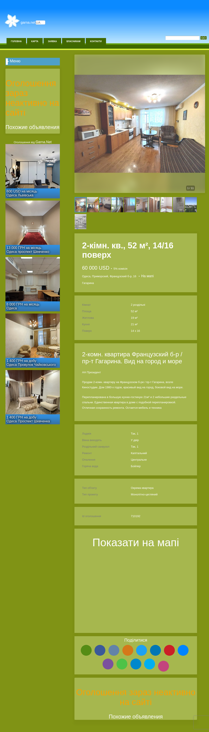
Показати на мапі (136, 542)
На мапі (147, 276)
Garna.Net (28, 22)
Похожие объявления (136, 717)
